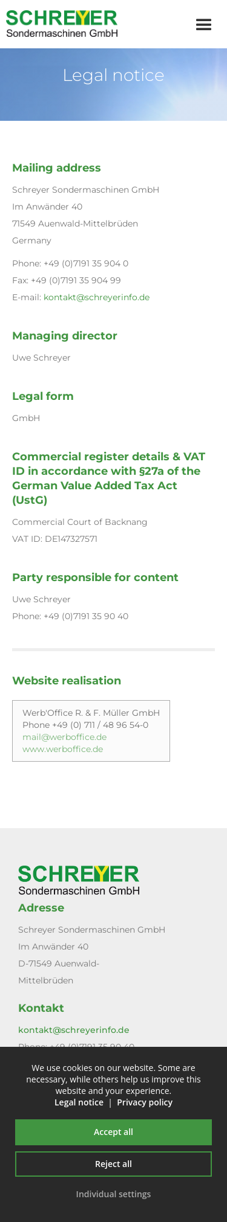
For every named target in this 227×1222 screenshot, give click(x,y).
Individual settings (113, 1194)
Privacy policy (145, 1102)
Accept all (113, 1131)
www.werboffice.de (62, 749)
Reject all (113, 1163)
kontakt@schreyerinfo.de (97, 297)
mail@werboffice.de (64, 737)
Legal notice (79, 1102)
